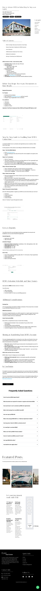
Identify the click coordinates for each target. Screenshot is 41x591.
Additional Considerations (11, 54)
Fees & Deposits (9, 49)
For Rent (24, 560)
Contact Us (8, 384)
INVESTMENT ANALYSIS (36, 23)
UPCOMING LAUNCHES (36, 32)
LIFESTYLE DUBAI (36, 26)
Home (24, 557)
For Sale (24, 559)
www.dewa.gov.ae (11, 152)
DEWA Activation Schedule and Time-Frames (14, 51)
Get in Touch (5, 577)
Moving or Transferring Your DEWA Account (14, 56)
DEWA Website (12, 75)
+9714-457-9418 (6, 573)
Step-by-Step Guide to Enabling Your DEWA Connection (16, 47)
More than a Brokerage (7, 378)
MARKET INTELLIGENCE (36, 29)
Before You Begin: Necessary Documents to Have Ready (16, 44)
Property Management (27, 564)
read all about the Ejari (16, 96)
